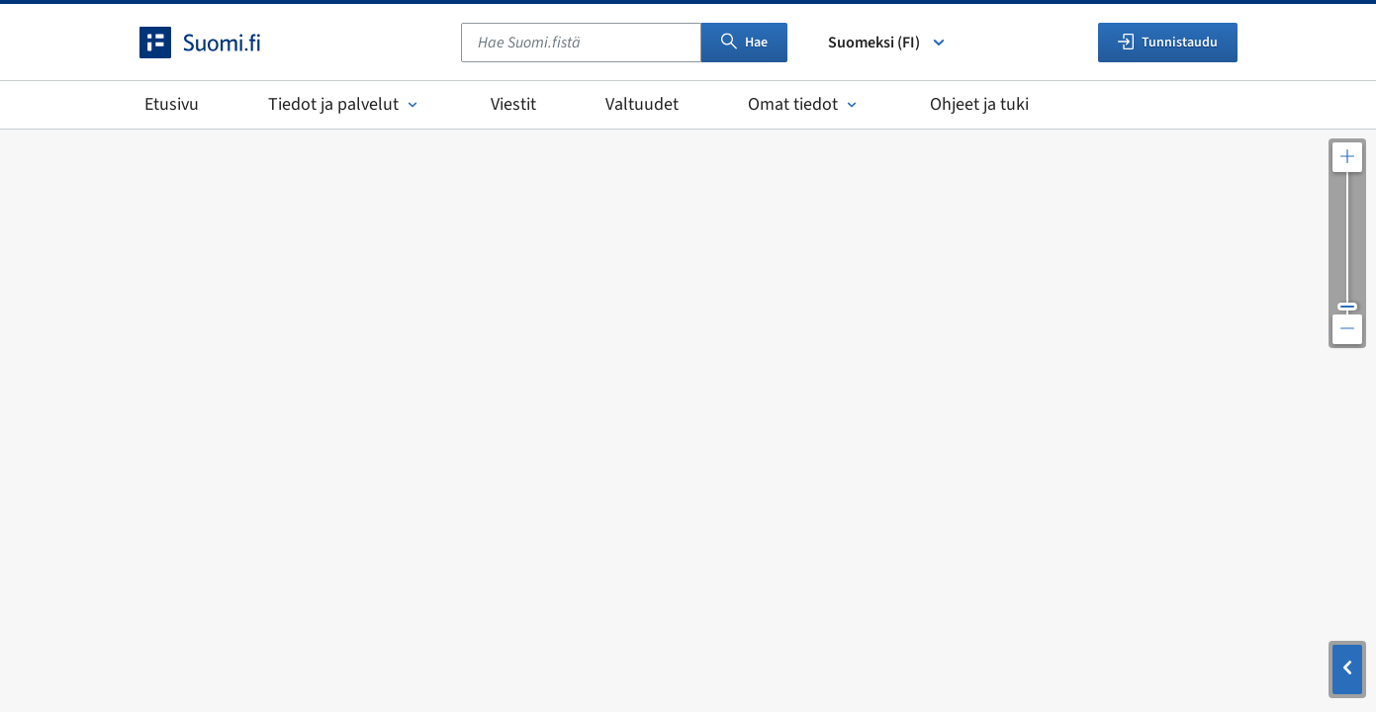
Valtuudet (642, 104)
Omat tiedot (804, 104)
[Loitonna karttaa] (1347, 329)
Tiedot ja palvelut (344, 104)
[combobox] (581, 42)
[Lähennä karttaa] (1347, 157)
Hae (744, 42)
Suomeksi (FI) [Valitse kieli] (888, 42)
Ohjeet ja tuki (979, 104)
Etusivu (171, 104)
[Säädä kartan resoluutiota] (1347, 243)
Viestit (513, 104)
